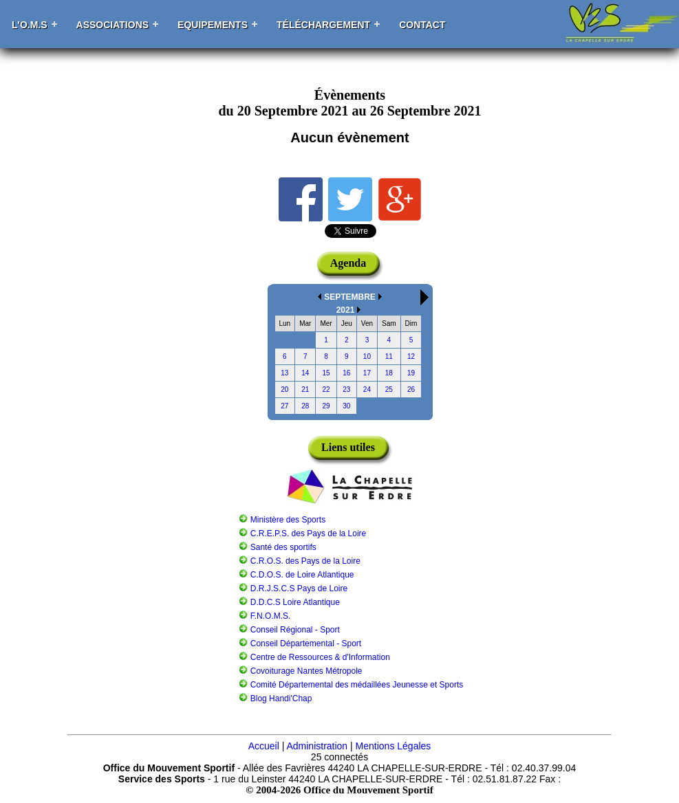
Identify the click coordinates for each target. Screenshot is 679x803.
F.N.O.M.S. (270, 616)
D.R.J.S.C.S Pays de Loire (298, 588)
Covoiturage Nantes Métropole (306, 671)
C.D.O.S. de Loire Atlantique (302, 575)
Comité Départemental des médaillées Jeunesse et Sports (357, 685)
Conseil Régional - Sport (295, 630)
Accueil (263, 745)
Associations (112, 24)
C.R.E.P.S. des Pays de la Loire (308, 533)
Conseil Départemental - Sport (305, 643)
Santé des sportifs (283, 547)
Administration (316, 745)
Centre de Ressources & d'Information (320, 657)
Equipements (212, 24)
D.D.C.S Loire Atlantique (295, 602)
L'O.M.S (29, 24)
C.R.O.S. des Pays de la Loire (305, 561)
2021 (345, 310)
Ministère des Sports (287, 520)
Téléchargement (323, 24)
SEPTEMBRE (350, 297)
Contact (422, 24)
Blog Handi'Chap (281, 698)
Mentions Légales (393, 745)
